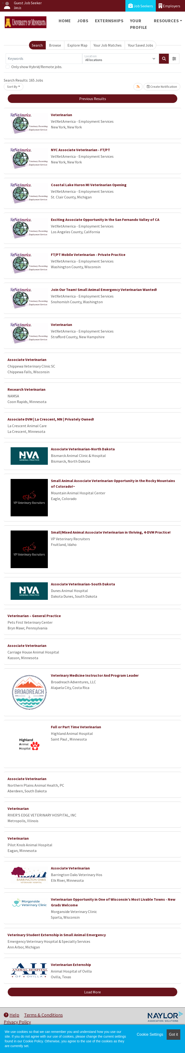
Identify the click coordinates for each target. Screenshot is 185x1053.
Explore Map (77, 45)
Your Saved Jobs (140, 45)
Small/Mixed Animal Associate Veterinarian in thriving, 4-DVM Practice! (111, 532)
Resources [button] (166, 20)
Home (65, 20)
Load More (92, 992)
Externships (109, 20)
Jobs (82, 20)
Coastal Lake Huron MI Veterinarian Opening (89, 184)
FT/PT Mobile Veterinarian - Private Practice (88, 254)
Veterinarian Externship (71, 964)
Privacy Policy (17, 1022)
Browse (55, 45)
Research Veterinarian (26, 389)
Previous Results (92, 98)
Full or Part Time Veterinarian (76, 726)
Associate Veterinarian (27, 359)
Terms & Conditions (43, 1015)
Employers (169, 6)
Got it (173, 1034)
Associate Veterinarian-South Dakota (83, 584)
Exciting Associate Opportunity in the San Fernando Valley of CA (105, 219)
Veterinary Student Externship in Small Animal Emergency (57, 934)
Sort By (12, 86)
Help (11, 1015)
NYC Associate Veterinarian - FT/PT (80, 149)
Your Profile (139, 24)
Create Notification (162, 86)
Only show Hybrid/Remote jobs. (36, 66)
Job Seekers (140, 6)
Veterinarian (61, 114)
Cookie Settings (150, 1034)
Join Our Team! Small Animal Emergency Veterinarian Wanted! (104, 289)
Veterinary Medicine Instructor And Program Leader (95, 675)
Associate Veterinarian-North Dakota (83, 449)
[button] (174, 58)
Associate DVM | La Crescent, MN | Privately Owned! (51, 419)
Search (37, 45)
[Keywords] (44, 58)
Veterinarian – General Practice (34, 615)
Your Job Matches (108, 45)
